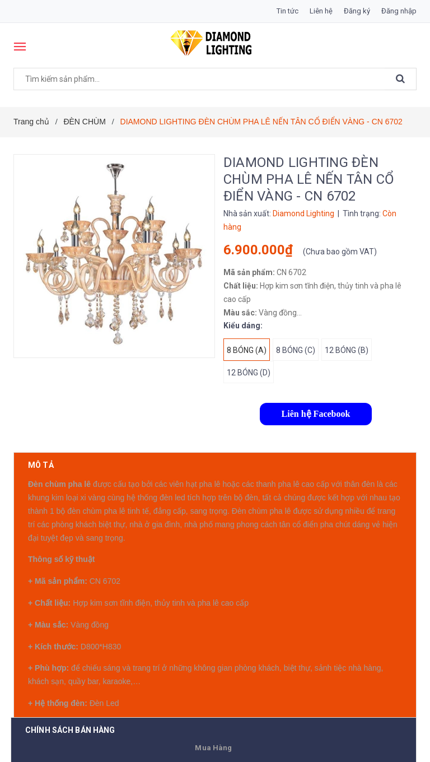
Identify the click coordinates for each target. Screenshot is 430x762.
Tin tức (287, 11)
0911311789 (116, 671)
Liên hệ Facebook (316, 414)
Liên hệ (321, 11)
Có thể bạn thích (69, 720)
